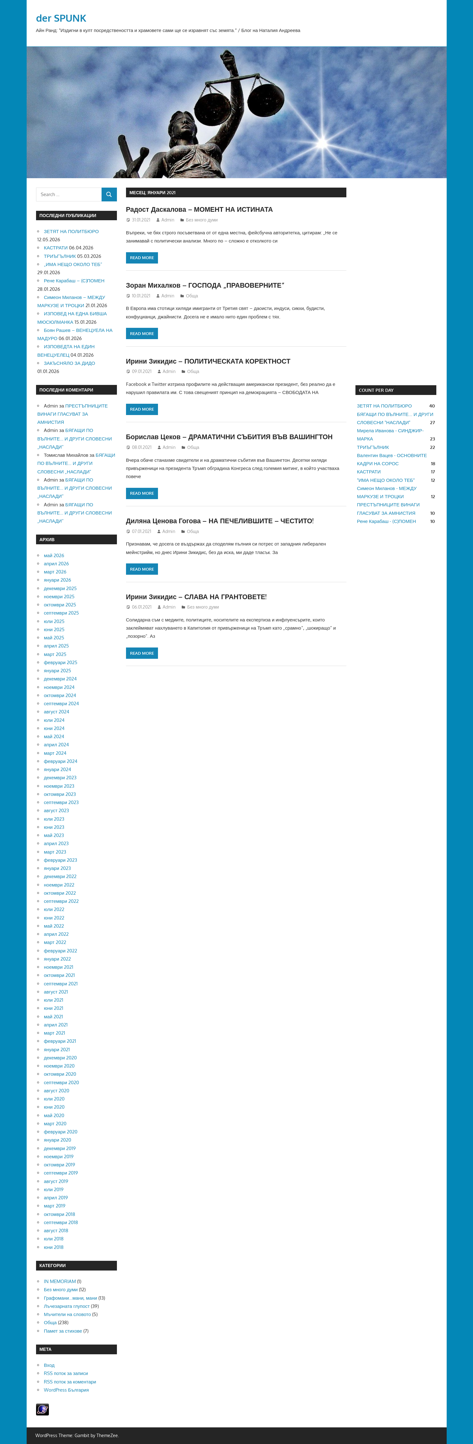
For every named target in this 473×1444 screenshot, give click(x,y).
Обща (192, 295)
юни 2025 (54, 629)
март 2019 (55, 1206)
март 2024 (55, 753)
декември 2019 (60, 1148)
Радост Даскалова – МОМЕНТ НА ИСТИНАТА (202, 209)
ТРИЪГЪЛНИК (60, 256)
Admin (167, 219)
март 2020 (55, 1124)
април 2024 (56, 745)
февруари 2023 (60, 860)
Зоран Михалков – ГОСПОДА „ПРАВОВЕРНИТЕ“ (208, 284)
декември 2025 (60, 588)
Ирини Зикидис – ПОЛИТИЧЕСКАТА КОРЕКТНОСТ (211, 360)
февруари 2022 (60, 951)
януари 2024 (57, 769)
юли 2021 (53, 1000)
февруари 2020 (60, 1132)
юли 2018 (54, 1239)
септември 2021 (61, 984)
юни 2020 (54, 1107)
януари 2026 (57, 580)
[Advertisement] (395, 282)
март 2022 (55, 942)
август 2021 (56, 992)
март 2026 (55, 572)
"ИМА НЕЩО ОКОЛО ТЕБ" (386, 480)
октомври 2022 (60, 893)
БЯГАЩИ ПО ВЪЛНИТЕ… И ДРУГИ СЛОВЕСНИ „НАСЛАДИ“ (74, 438)
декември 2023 (60, 778)
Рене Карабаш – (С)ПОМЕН (74, 281)
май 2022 (54, 926)
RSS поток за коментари (70, 1382)
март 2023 (55, 852)
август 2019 (56, 1181)
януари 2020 (57, 1140)
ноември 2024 (59, 687)
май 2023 (54, 835)
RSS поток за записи (66, 1373)
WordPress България (66, 1390)
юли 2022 (54, 909)
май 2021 (53, 1017)
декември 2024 (60, 679)
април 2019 (56, 1198)
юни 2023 (54, 827)
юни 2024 (54, 728)
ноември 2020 (59, 1066)
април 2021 (56, 1025)
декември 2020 (60, 1058)
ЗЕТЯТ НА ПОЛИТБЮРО (71, 231)
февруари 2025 (60, 662)
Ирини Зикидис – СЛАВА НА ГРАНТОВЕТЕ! (199, 596)
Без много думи (202, 219)
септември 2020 (61, 1082)
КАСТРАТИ (56, 248)
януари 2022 (57, 959)
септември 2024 (61, 703)
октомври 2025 (60, 605)
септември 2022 (61, 901)
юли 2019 (54, 1189)
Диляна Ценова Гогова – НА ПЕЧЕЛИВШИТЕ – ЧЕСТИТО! (223, 520)
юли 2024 (54, 720)
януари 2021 (57, 1049)
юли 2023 (54, 819)
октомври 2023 (60, 794)
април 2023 (56, 843)
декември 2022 (60, 876)
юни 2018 (54, 1247)
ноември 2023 (59, 786)
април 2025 (56, 646)
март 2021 (54, 1033)
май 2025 (54, 638)
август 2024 (56, 712)
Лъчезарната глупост (67, 1306)
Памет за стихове (63, 1331)
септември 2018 (61, 1222)
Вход (49, 1365)
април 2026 (56, 564)
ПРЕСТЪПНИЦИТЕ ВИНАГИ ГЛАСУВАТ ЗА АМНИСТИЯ (72, 414)
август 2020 (56, 1091)
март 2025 (55, 654)
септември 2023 (61, 802)
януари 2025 (57, 671)
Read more (142, 257)
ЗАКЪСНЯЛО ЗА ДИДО (69, 363)
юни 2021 (53, 1008)
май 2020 (54, 1115)
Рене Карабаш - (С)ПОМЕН (386, 521)
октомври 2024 (60, 695)
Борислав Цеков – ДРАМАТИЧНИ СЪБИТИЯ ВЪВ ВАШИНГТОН (233, 436)
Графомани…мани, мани (70, 1298)
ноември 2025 (59, 596)
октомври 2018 (59, 1214)
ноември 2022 (59, 885)
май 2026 (54, 555)
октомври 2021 (59, 975)
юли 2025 (54, 621)
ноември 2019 (59, 1156)
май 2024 (54, 736)
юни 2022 (54, 918)
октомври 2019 (59, 1165)
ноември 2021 (58, 967)
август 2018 (56, 1231)
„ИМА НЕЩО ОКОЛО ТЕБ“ (73, 264)
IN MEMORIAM (60, 1281)
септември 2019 (61, 1173)
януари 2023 (57, 868)
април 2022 (56, 934)
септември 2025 (61, 613)
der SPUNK (61, 17)
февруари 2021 (60, 1041)
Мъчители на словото (67, 1314)
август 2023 (56, 810)
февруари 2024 (60, 761)
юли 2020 (54, 1099)
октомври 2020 (60, 1074)
